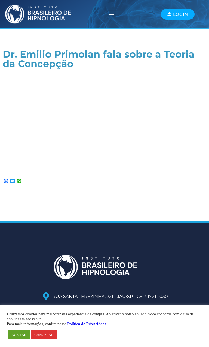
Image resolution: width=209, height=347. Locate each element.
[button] (111, 14)
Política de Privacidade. (87, 324)
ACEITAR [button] (18, 335)
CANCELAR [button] (43, 335)
